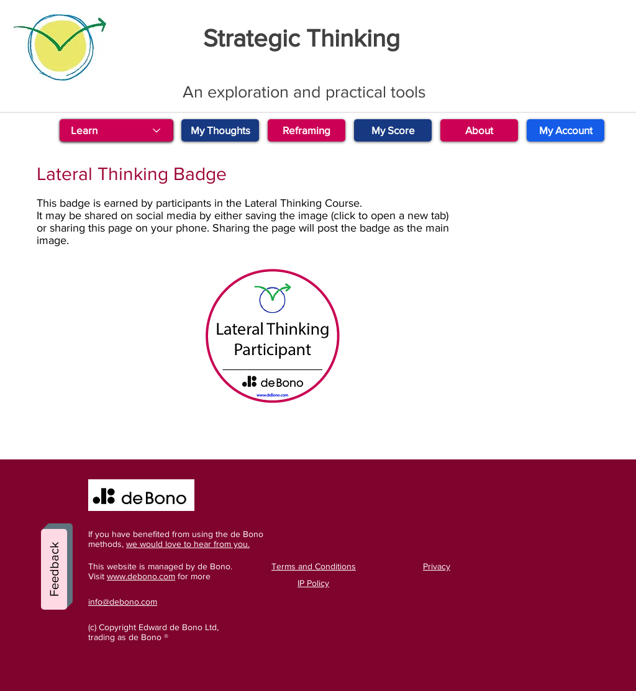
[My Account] (565, 130)
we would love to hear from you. (188, 544)
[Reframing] (306, 130)
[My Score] (393, 130)
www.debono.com (141, 576)
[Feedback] (54, 569)
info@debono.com (122, 602)
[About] (479, 130)
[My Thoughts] (220, 130)
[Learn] (116, 130)
